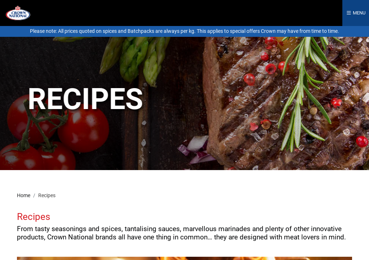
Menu (355, 13)
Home (23, 195)
